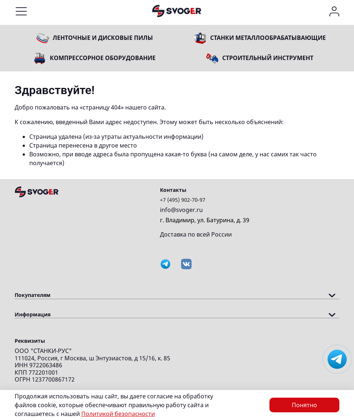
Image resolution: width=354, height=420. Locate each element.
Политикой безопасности (118, 414)
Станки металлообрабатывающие (268, 38)
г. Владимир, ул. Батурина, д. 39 (204, 220)
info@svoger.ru (181, 210)
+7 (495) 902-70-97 (182, 199)
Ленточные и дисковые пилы (103, 38)
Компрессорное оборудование (103, 58)
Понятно (304, 405)
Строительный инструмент (267, 58)
